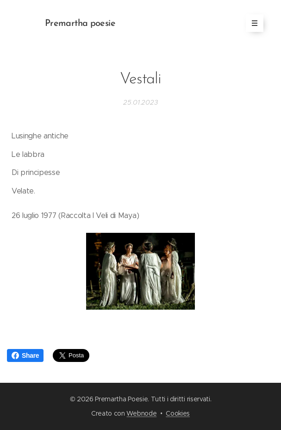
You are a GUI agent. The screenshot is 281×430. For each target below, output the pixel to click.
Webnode (141, 413)
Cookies (178, 413)
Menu (251, 23)
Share (25, 355)
